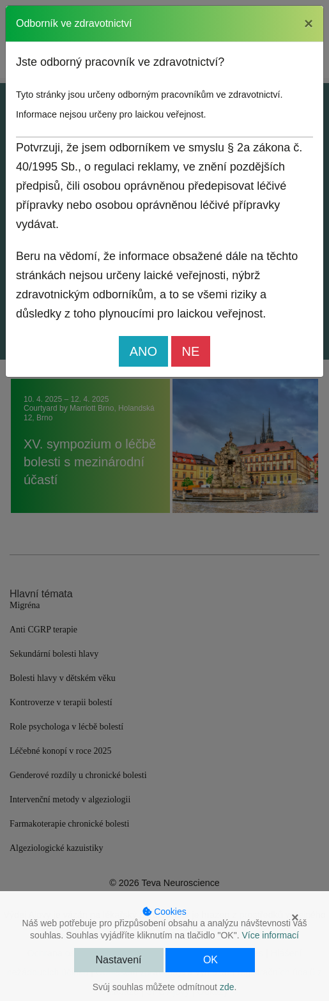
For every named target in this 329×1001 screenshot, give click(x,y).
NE (191, 351)
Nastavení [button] (119, 959)
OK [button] (210, 959)
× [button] (295, 917)
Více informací (269, 935)
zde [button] (227, 987)
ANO (143, 351)
